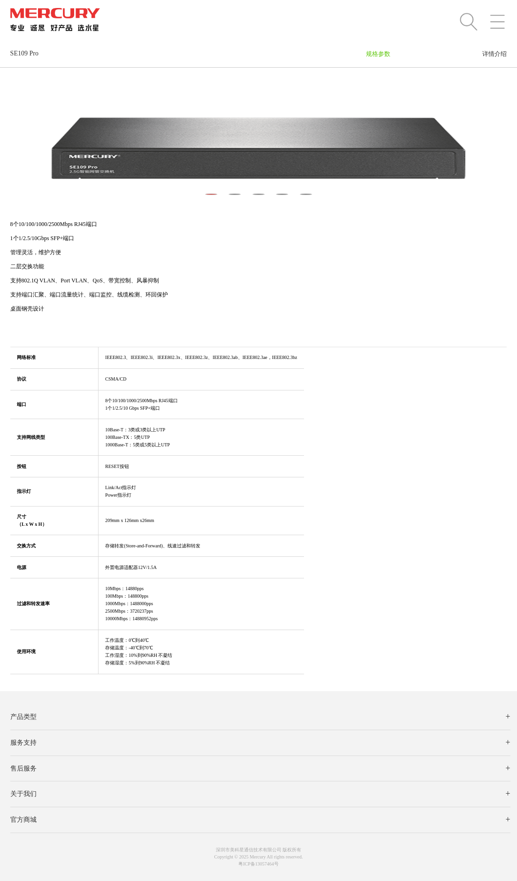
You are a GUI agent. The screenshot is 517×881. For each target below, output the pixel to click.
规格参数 (378, 53)
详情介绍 (494, 53)
